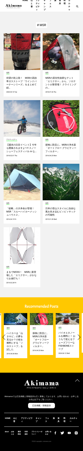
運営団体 (19, 433)
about (7, 432)
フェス (47, 419)
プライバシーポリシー (36, 433)
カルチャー (73, 419)
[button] (5, 337)
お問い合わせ (48, 433)
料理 (64, 419)
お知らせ (12, 433)
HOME (7, 418)
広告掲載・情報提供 (41, 405)
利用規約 (26, 433)
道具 (58, 419)
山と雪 (15, 419)
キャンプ (38, 419)
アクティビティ (27, 419)
